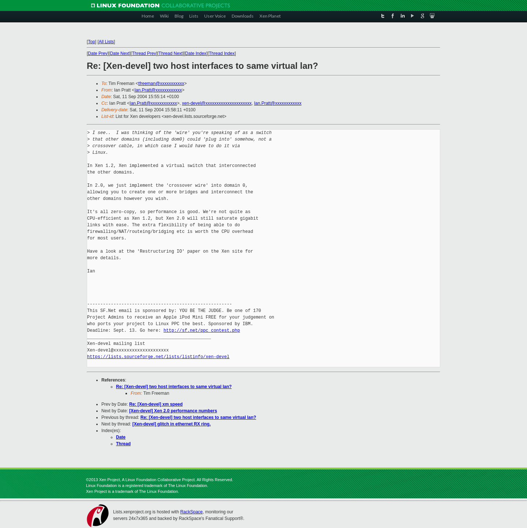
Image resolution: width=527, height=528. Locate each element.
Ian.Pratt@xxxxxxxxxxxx (158, 90)
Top (91, 41)
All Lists (106, 41)
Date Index (195, 53)
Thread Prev (144, 53)
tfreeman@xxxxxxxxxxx (161, 83)
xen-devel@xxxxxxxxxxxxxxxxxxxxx (216, 103)
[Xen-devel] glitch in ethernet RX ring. (171, 424)
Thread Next (170, 53)
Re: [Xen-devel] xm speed (156, 404)
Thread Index (222, 53)
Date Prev (97, 53)
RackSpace (191, 511)
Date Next (119, 53)
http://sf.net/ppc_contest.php (202, 330)
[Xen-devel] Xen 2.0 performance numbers (173, 410)
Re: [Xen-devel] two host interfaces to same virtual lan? (174, 386)
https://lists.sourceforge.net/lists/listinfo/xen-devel (158, 357)
